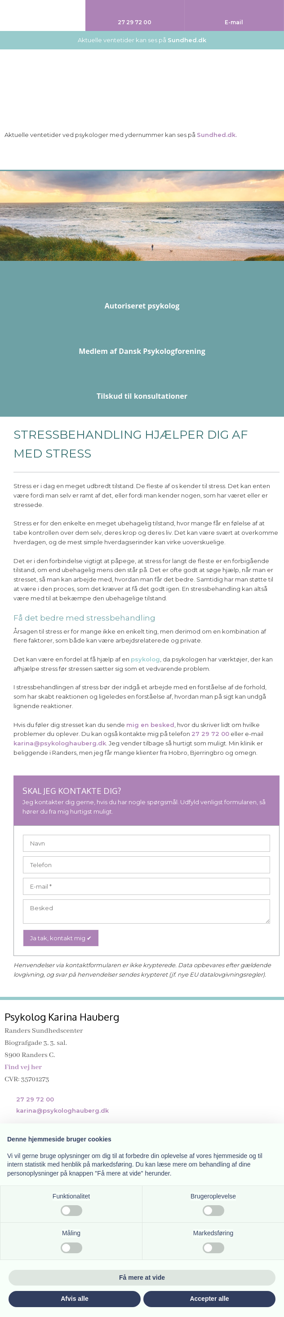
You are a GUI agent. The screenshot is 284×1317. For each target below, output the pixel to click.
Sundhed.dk (187, 40)
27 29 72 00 (210, 733)
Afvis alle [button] (74, 1298)
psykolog (145, 659)
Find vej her (23, 1067)
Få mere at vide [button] (142, 1277)
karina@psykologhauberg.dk (59, 743)
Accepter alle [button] (209, 1298)
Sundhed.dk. (217, 134)
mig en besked (150, 724)
